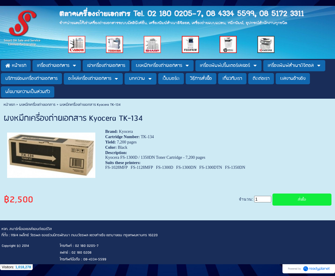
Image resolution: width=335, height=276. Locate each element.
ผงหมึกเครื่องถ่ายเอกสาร (37, 105)
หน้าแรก (9, 105)
